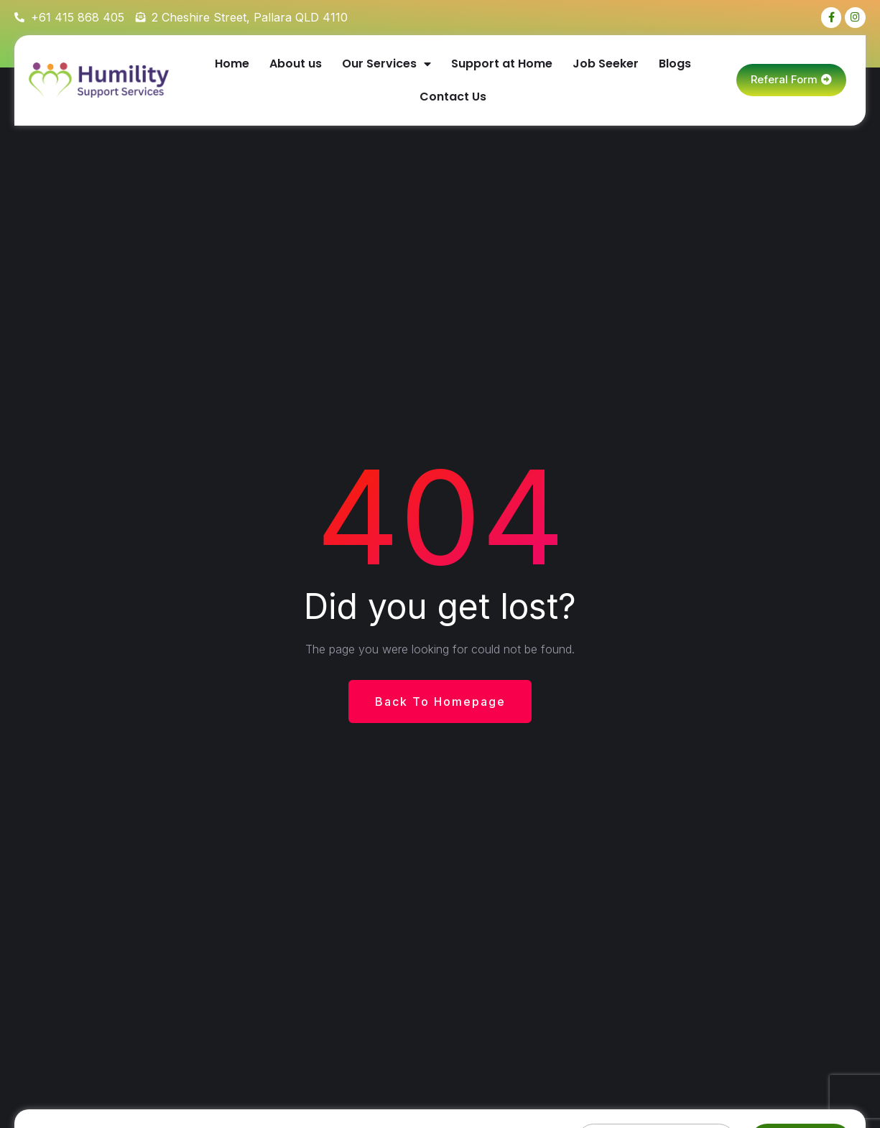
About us (295, 64)
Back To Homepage (440, 702)
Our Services (386, 65)
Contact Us (453, 97)
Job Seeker (606, 64)
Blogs (675, 64)
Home (232, 64)
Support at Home (501, 64)
